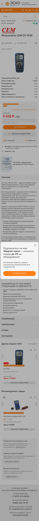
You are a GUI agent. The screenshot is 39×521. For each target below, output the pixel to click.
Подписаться (19, 273)
